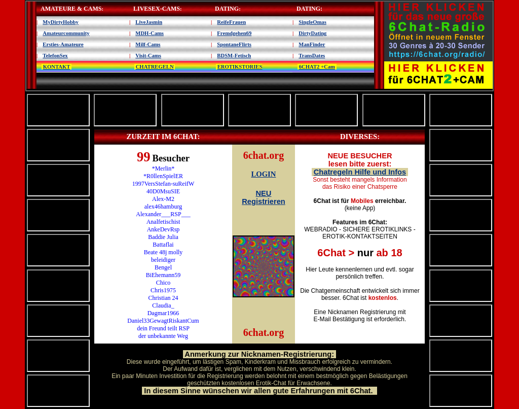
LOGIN (263, 174)
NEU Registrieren (263, 197)
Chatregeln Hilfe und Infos (360, 172)
